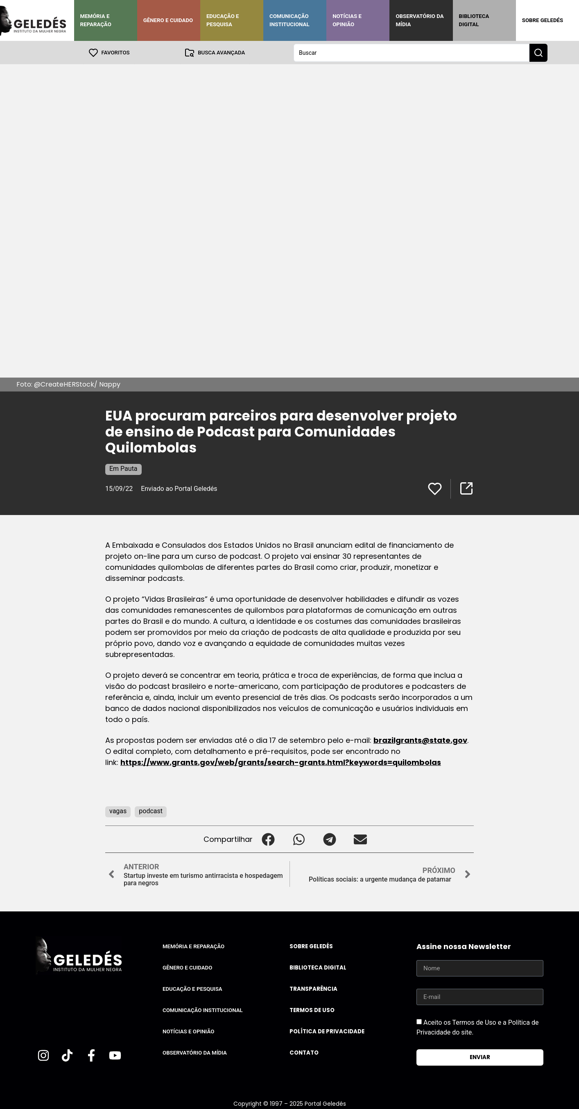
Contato (304, 1052)
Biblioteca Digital (474, 20)
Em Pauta (123, 468)
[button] (268, 839)
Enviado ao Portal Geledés (179, 488)
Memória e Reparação (95, 20)
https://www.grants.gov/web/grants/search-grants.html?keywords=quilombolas (280, 762)
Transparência (313, 988)
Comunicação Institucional (289, 20)
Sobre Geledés (542, 20)
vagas (118, 810)
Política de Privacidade (327, 1031)
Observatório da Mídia (419, 20)
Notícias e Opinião (347, 20)
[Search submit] (538, 52)
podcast (151, 810)
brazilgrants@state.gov (420, 740)
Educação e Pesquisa (222, 20)
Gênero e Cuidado (168, 20)
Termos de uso (312, 1010)
